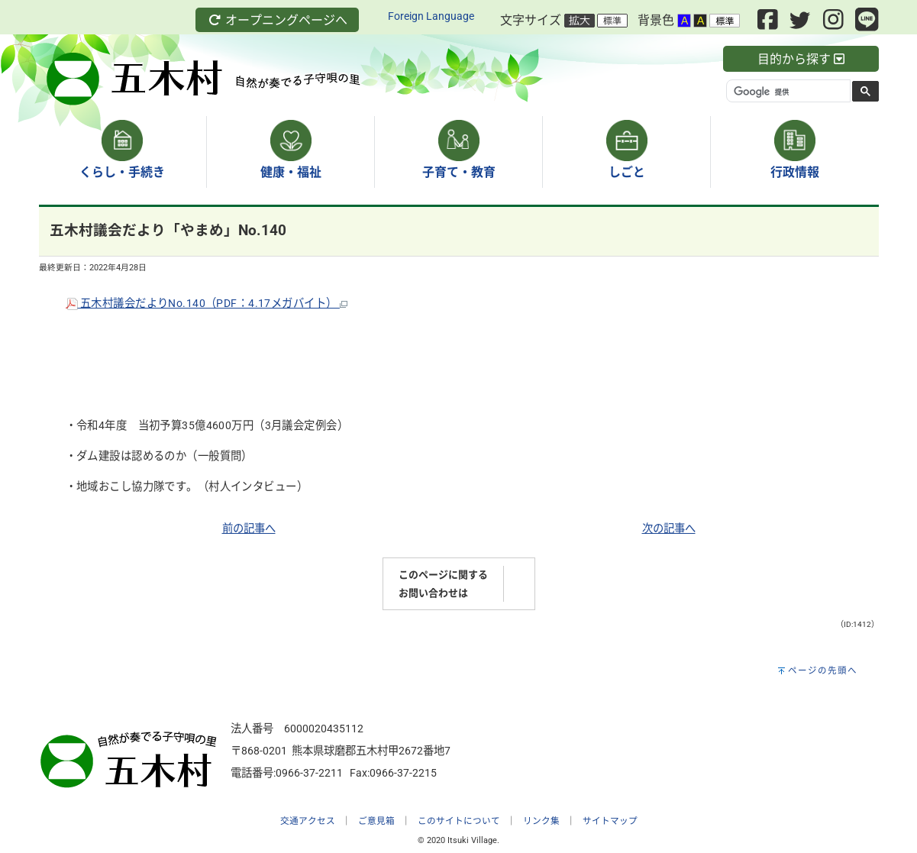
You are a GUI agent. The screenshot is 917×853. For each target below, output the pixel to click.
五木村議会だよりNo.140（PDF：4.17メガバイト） (206, 303)
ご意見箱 (376, 821)
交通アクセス (307, 821)
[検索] (787, 92)
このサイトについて (459, 821)
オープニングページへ (277, 20)
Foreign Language (431, 16)
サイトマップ (610, 821)
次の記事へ (669, 528)
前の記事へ (249, 528)
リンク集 (541, 821)
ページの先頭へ (822, 670)
